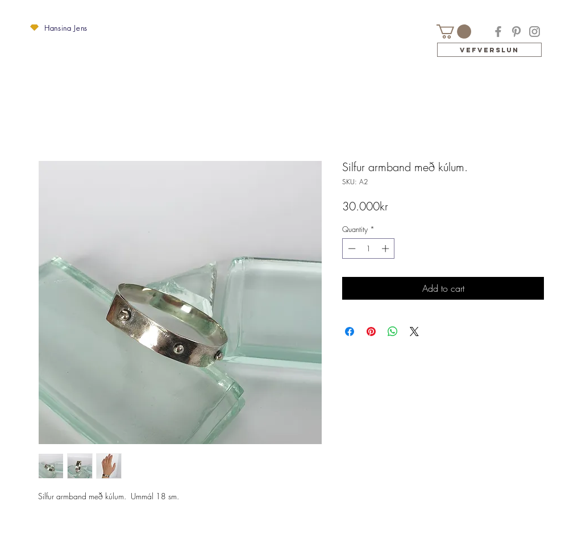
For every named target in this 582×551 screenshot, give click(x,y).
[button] (34, 27)
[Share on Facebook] (349, 331)
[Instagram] (534, 31)
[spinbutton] (368, 248)
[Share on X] (414, 331)
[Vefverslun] (489, 50)
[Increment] (386, 248)
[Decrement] (350, 248)
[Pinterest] (516, 31)
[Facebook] (498, 31)
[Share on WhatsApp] (393, 331)
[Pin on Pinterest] (371, 331)
